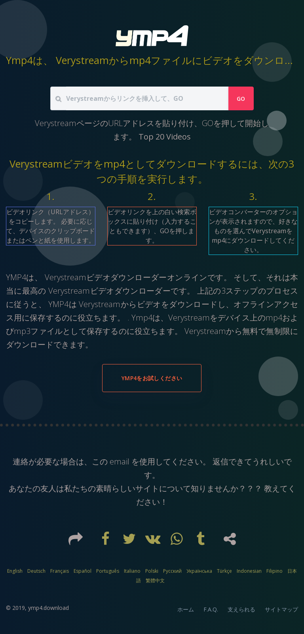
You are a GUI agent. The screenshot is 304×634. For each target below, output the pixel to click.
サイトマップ (281, 609)
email (119, 461)
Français (59, 571)
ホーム (185, 609)
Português (107, 571)
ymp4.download (48, 607)
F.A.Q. (210, 609)
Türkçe (224, 571)
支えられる (241, 609)
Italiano (132, 571)
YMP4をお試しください (152, 378)
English (15, 571)
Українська (199, 571)
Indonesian (249, 571)
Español (82, 571)
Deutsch (36, 571)
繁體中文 (155, 580)
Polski (151, 571)
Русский (172, 571)
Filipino (274, 571)
